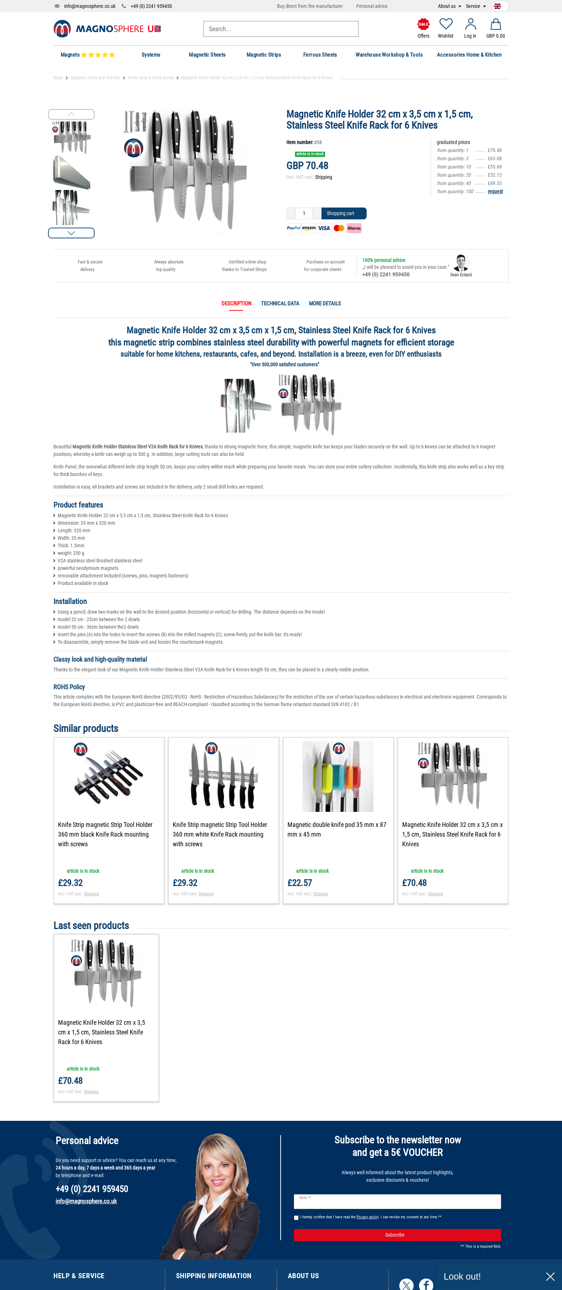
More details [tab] (325, 303)
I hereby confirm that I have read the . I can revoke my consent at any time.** (371, 1217)
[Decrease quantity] (291, 213)
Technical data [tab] (280, 303)
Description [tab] (236, 303)
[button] (71, 233)
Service (473, 6)
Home (58, 77)
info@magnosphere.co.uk (89, 6)
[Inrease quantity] (317, 213)
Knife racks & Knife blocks (151, 77)
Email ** (305, 1198)
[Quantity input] (304, 214)
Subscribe (440, 1235)
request (495, 191)
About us (447, 6)
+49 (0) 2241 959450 (151, 6)
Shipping (323, 177)
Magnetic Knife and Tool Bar (95, 77)
